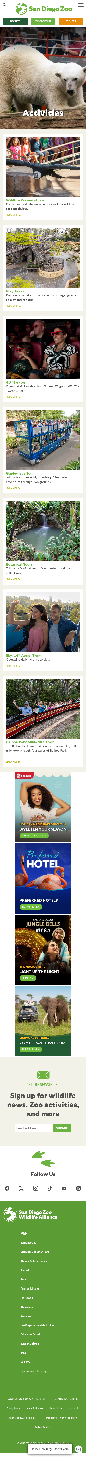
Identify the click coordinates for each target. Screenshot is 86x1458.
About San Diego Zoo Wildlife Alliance (26, 1398)
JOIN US (27, 978)
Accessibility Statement (66, 1398)
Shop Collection (33, 835)
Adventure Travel (30, 1334)
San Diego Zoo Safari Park (35, 1252)
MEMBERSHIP (43, 21)
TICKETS (71, 21)
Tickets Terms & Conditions (22, 1418)
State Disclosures (35, 1408)
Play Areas (15, 291)
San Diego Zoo (28, 1243)
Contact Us (74, 1408)
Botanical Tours (19, 564)
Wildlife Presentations (25, 200)
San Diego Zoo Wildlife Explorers (38, 1325)
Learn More (30, 1049)
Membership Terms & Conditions (61, 1418)
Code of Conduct (43, 1427)
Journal (25, 1270)
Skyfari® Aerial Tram (23, 655)
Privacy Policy (13, 1408)
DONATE (15, 21)
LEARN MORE (12, 215)
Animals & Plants (30, 1288)
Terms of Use (56, 1408)
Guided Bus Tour (20, 473)
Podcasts (26, 1279)
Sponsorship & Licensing (34, 1371)
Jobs (23, 1353)
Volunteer (26, 1362)
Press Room (27, 1298)
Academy (26, 1316)
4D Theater (15, 382)
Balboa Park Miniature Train (30, 742)
